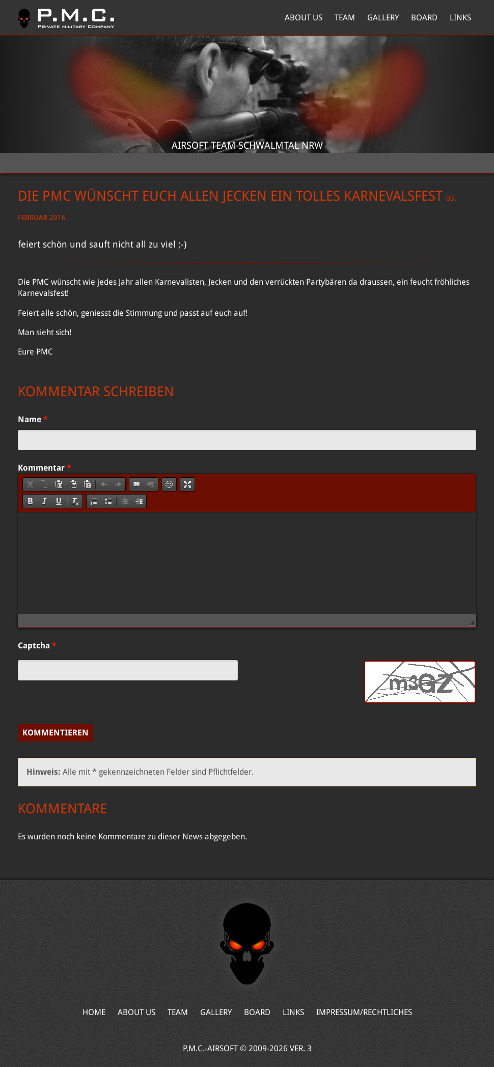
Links (460, 17)
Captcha (37, 645)
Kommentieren (55, 732)
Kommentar (44, 468)
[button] (30, 484)
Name (33, 419)
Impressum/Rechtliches (364, 1012)
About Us (303, 17)
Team (345, 17)
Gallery (383, 17)
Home (66, 18)
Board (424, 17)
